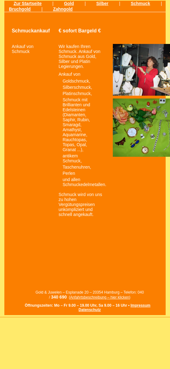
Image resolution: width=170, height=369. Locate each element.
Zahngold (63, 9)
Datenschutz (90, 310)
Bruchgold (20, 9)
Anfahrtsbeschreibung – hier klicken (99, 297)
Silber (102, 3)
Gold (69, 3)
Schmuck (140, 3)
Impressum (140, 305)
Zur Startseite (28, 3)
